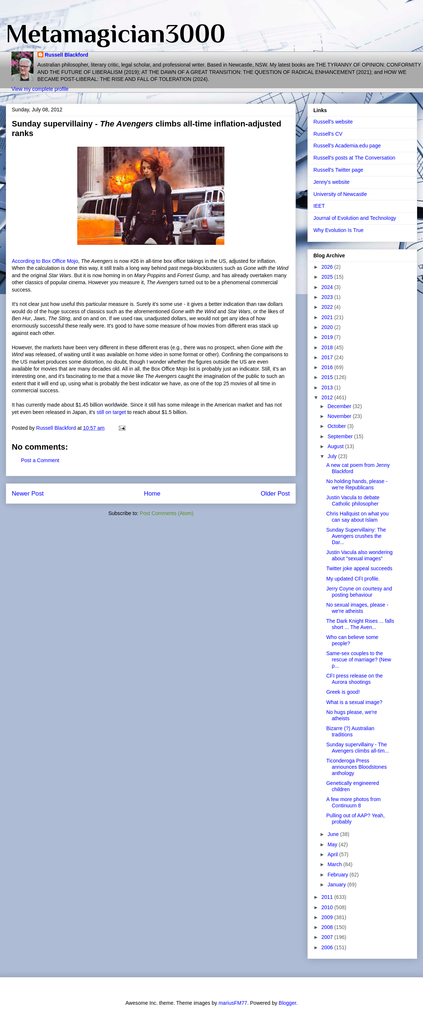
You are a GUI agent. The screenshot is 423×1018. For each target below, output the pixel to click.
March (335, 864)
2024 (327, 287)
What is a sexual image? (354, 702)
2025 (327, 277)
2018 (327, 347)
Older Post (275, 493)
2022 (327, 307)
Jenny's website (331, 182)
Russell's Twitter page (338, 170)
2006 (327, 947)
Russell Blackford (66, 55)
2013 (327, 387)
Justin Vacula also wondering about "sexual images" (359, 555)
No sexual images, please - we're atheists (357, 608)
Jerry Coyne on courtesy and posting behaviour (359, 592)
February (338, 875)
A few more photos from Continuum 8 (353, 802)
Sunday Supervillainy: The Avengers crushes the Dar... (356, 536)
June (333, 834)
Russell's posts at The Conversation (354, 158)
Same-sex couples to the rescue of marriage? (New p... (358, 659)
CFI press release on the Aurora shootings (354, 679)
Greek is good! (343, 692)
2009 (327, 917)
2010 (327, 907)
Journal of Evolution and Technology (354, 218)
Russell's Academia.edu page (347, 146)
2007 (327, 937)
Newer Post (28, 493)
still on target (111, 412)
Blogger (287, 1003)
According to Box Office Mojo (45, 261)
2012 (327, 397)
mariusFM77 (232, 1003)
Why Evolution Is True (338, 230)
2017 (327, 357)
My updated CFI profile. (353, 579)
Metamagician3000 (115, 33)
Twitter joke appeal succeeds (359, 568)
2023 (327, 297)
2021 (327, 317)
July (332, 456)
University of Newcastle (340, 194)
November (339, 416)
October (337, 426)
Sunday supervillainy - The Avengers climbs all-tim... (357, 748)
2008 (327, 927)
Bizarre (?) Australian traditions (350, 731)
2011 (327, 897)
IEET (319, 206)
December (339, 406)
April (333, 854)
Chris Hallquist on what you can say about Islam (357, 517)
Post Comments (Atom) (166, 513)
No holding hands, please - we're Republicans (357, 484)
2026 (327, 267)
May (332, 844)
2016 (327, 367)
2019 (327, 337)
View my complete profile (39, 89)
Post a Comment (40, 460)
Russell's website (333, 122)
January (337, 884)
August (336, 446)
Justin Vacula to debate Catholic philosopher (353, 500)
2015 (327, 377)
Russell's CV (327, 134)
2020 (327, 327)
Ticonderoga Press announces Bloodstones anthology (356, 767)
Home (152, 493)
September (340, 436)
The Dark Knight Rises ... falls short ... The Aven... (360, 624)
